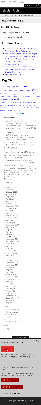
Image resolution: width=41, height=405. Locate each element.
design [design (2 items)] (7, 93)
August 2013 (11, 267)
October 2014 (11, 253)
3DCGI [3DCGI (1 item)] (2, 87)
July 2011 (9, 303)
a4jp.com (4, 363)
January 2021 (11, 187)
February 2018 (12, 223)
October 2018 (11, 218)
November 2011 (12, 293)
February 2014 (12, 260)
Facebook (23, 113)
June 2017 (10, 227)
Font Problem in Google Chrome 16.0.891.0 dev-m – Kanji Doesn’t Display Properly (20, 69)
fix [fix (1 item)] (1, 96)
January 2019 (11, 215)
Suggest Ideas (12, 312)
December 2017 (12, 225)
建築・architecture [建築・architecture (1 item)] (19, 174)
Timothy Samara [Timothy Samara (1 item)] (6, 108)
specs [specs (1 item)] (11, 105)
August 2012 (11, 279)
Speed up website (13, 75)
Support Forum (12, 315)
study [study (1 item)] (16, 105)
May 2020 (10, 197)
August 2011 (11, 300)
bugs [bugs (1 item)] (10, 90)
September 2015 (12, 241)
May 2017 (9, 230)
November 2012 (12, 274)
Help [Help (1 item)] (25, 96)
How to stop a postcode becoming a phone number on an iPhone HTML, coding (21, 128)
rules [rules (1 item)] (34, 102)
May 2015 (9, 249)
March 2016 (10, 237)
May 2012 (9, 284)
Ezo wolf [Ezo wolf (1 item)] (36, 94)
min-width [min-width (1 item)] (4, 102)
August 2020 (11, 194)
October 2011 (11, 296)
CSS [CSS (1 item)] (39, 90)
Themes (9, 319)
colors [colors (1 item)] (17, 90)
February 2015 (11, 251)
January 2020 (11, 204)
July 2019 (9, 211)
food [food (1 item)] (4, 96)
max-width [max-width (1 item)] (27, 100)
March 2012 (10, 286)
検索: (26, 5)
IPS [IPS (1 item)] (39, 96)
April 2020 (10, 199)
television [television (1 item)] (26, 105)
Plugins (9, 317)
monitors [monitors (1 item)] (11, 102)
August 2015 (11, 244)
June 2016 (10, 234)
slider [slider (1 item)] (7, 105)
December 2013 (12, 263)
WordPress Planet (13, 322)
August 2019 (11, 208)
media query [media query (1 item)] (35, 100)
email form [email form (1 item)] (28, 94)
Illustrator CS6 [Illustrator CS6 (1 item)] (32, 96)
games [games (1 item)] (8, 96)
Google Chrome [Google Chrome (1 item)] (17, 96)
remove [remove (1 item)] (29, 102)
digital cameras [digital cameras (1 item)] (18, 94)
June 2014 (10, 256)
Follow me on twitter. (20, 113)
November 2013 (12, 265)
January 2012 (11, 291)
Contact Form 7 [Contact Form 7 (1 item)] (26, 90)
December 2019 (12, 206)
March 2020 (11, 201)
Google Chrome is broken (16, 64)
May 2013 (9, 272)
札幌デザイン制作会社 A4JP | (9, 2)
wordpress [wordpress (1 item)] (19, 108)
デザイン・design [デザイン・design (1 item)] (30, 108)
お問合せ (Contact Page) (12, 387)
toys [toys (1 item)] (13, 108)
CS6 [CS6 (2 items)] (34, 90)
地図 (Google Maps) (10, 380)
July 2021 (9, 182)
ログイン (22, 2)
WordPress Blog (12, 310)
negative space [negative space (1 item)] (20, 102)
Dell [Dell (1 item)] (1, 94)
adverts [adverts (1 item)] (30, 87)
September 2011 (12, 298)
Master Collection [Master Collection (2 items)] (11, 99)
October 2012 (11, 277)
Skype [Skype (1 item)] (2, 105)
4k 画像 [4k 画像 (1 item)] (13, 87)
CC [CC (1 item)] (14, 90)
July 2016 (9, 232)
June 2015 (10, 246)
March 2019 (10, 213)
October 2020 (11, 192)
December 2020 (12, 190)
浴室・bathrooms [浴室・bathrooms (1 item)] (15, 110)
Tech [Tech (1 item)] (20, 105)
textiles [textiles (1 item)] (33, 105)
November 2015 (12, 239)
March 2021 (10, 185)
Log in (8, 329)
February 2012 (11, 289)
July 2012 (9, 281)
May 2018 (9, 220)
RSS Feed (18, 113)
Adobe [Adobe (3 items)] (21, 86)
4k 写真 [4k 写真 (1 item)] (7, 87)
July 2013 (9, 270)
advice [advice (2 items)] (4, 90)
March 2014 (10, 258)
